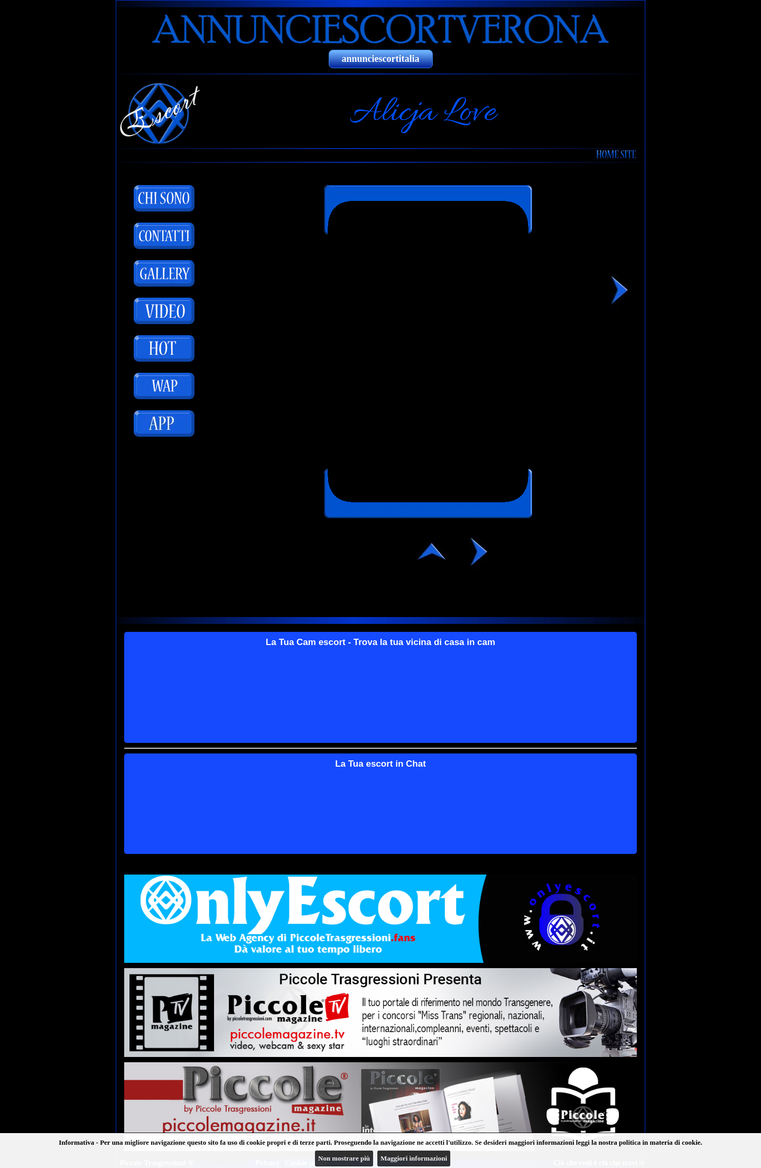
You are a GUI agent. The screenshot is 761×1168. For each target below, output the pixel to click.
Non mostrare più (344, 1158)
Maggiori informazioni (413, 1158)
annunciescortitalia (381, 58)
